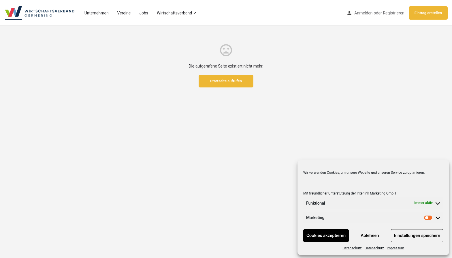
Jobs (143, 13)
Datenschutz (352, 248)
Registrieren (393, 13)
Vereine (124, 13)
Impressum (395, 248)
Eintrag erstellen (428, 13)
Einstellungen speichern (417, 235)
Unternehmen (96, 13)
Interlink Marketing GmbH (376, 193)
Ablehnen (370, 235)
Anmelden (363, 13)
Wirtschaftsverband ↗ (176, 13)
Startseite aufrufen (226, 81)
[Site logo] (40, 12)
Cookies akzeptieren (326, 235)
